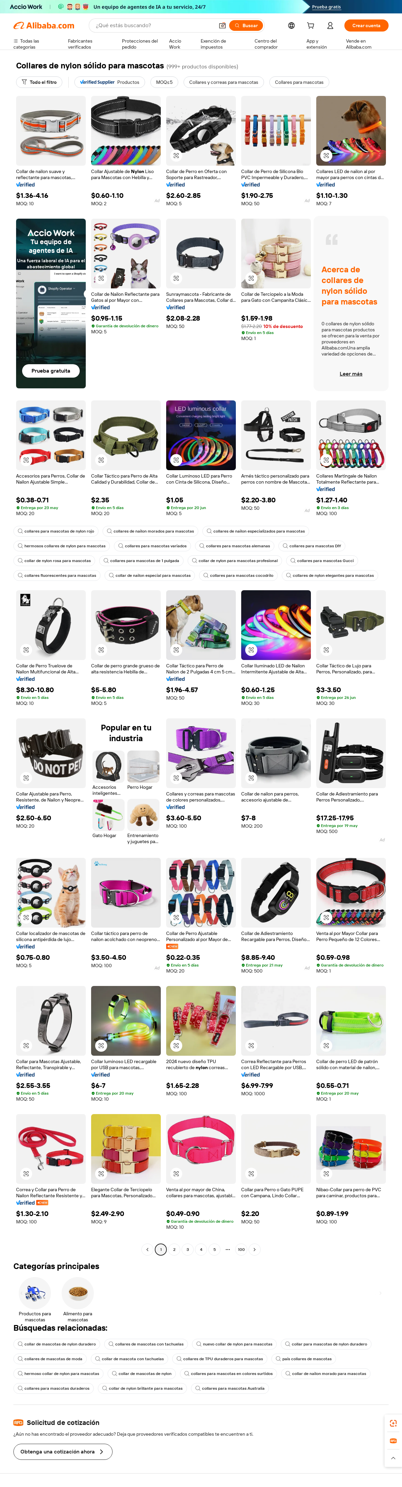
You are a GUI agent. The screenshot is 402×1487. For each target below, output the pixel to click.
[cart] (312, 26)
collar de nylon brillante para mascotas (142, 1388)
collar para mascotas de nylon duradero (326, 1344)
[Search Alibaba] (154, 25)
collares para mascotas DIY (312, 546)
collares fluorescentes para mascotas (57, 575)
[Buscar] (246, 25)
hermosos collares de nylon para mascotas (62, 546)
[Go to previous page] (147, 1250)
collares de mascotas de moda (50, 1359)
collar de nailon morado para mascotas (325, 1373)
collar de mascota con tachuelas (129, 1359)
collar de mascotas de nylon (142, 1373)
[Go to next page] (255, 1250)
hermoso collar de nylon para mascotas (58, 1373)
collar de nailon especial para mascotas (150, 575)
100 (241, 1249)
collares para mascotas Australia (230, 1388)
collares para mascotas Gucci (322, 560)
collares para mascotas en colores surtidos (228, 1373)
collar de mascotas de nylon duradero (57, 1344)
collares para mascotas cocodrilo (238, 575)
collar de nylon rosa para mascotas (54, 560)
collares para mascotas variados (152, 546)
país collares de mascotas (304, 1359)
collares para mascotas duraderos (53, 1388)
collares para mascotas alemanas (234, 546)
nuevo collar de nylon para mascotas (234, 1344)
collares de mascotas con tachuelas (146, 1344)
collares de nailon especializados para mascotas (256, 531)
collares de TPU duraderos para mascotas (220, 1359)
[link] (393, 1423)
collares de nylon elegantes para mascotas (330, 575)
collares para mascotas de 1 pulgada (141, 560)
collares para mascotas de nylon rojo (56, 531)
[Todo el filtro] (39, 82)
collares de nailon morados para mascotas (150, 531)
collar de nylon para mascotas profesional (235, 560)
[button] (222, 25)
